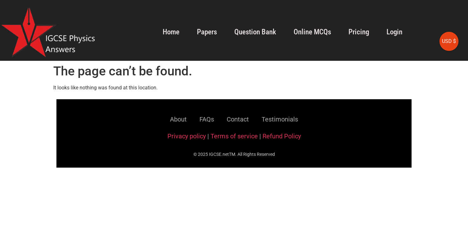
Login (394, 32)
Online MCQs (312, 32)
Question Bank (255, 32)
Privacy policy (186, 136)
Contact (238, 119)
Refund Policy (282, 136)
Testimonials (280, 119)
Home (171, 32)
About (178, 119)
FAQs (206, 119)
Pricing (358, 32)
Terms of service (234, 136)
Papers (207, 32)
